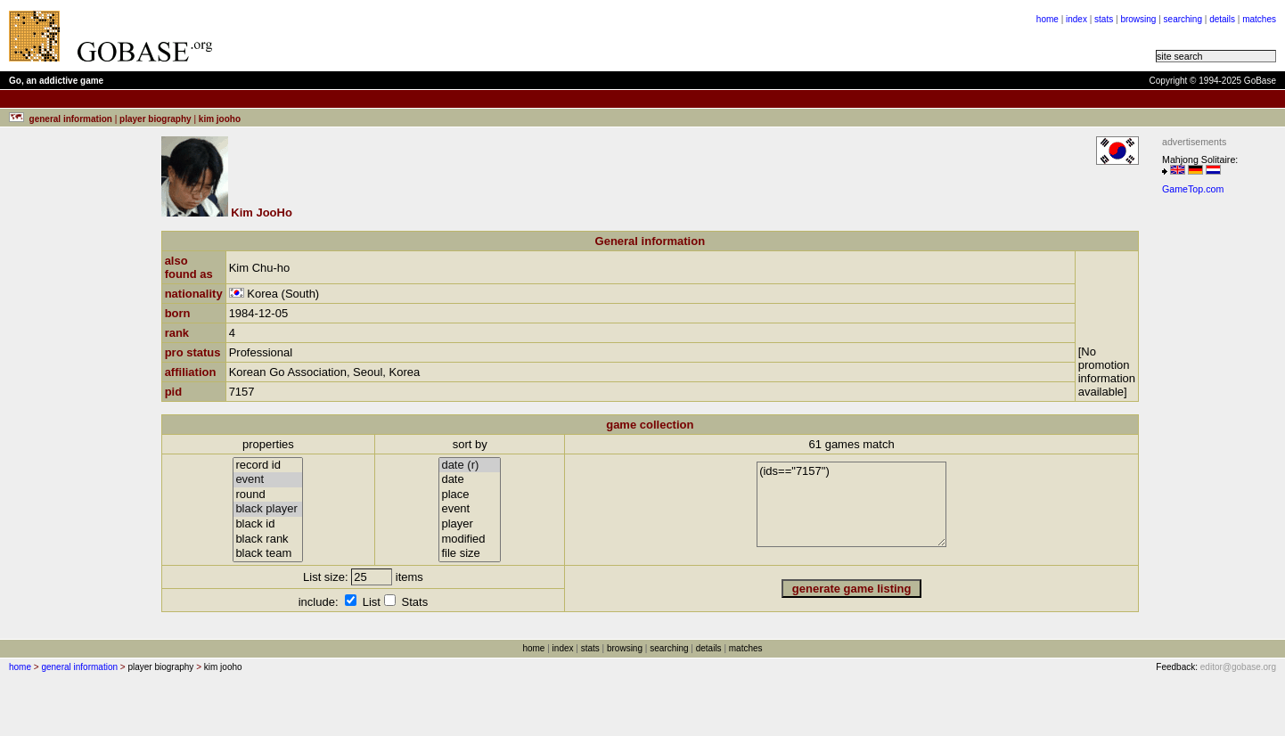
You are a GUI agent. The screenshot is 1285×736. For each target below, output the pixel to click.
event (267, 479)
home (1047, 19)
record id (267, 465)
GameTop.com (1193, 189)
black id (267, 524)
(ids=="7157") (851, 504)
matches (1259, 19)
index (1076, 19)
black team (267, 553)
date (469, 479)
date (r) (469, 465)
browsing (1138, 19)
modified (469, 539)
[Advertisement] (447, 35)
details (1222, 19)
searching (1183, 19)
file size (469, 553)
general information (79, 667)
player (469, 524)
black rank (267, 539)
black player (267, 509)
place (469, 495)
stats (1103, 19)
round (267, 495)
